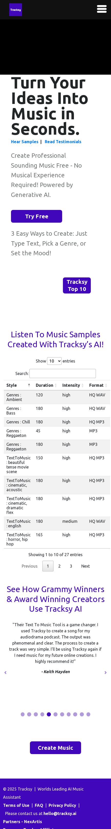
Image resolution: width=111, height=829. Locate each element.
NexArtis (33, 821)
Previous (30, 566)
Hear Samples (24, 141)
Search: (55, 373)
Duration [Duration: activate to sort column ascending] (44, 385)
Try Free (37, 216)
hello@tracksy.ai (59, 813)
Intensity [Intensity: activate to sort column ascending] (71, 385)
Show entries (55, 361)
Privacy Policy (62, 805)
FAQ (39, 805)
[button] (5, 673)
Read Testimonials (63, 141)
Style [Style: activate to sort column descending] (11, 385)
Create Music (55, 747)
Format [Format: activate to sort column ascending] (96, 385)
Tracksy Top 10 (76, 285)
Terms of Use (16, 805)
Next (85, 566)
